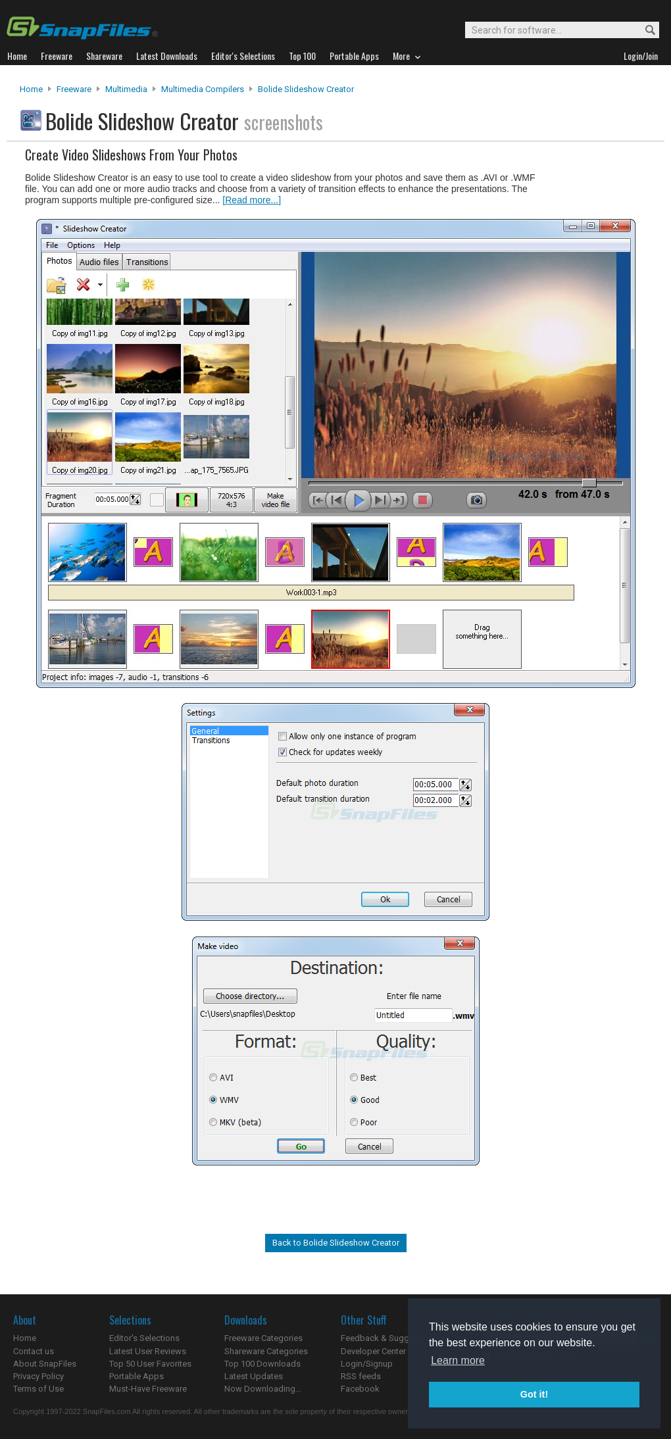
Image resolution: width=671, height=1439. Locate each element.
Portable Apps (136, 1376)
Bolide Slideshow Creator (306, 89)
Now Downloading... (262, 1389)
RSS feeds (361, 1376)
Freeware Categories (263, 1338)
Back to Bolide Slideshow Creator (335, 1243)
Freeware (74, 89)
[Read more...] (251, 200)
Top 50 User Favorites (150, 1364)
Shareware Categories (266, 1351)
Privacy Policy (38, 1376)
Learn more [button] (458, 1360)
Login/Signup (367, 1364)
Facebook (360, 1389)
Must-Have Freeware (148, 1389)
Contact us (33, 1351)
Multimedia (126, 89)
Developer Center (373, 1351)
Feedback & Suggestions (389, 1338)
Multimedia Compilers (202, 89)
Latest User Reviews (147, 1351)
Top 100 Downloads (262, 1364)
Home (31, 89)
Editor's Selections (144, 1338)
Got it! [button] (534, 1394)
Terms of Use (38, 1389)
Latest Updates (253, 1376)
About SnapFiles (44, 1364)
